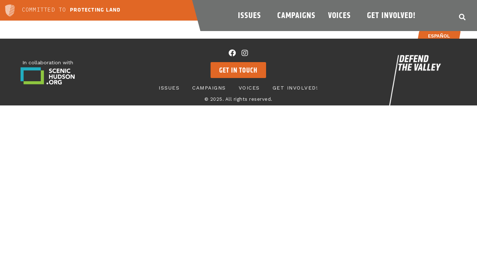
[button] (462, 17)
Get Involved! (393, 15)
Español (439, 36)
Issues (251, 15)
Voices (341, 15)
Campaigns (296, 15)
